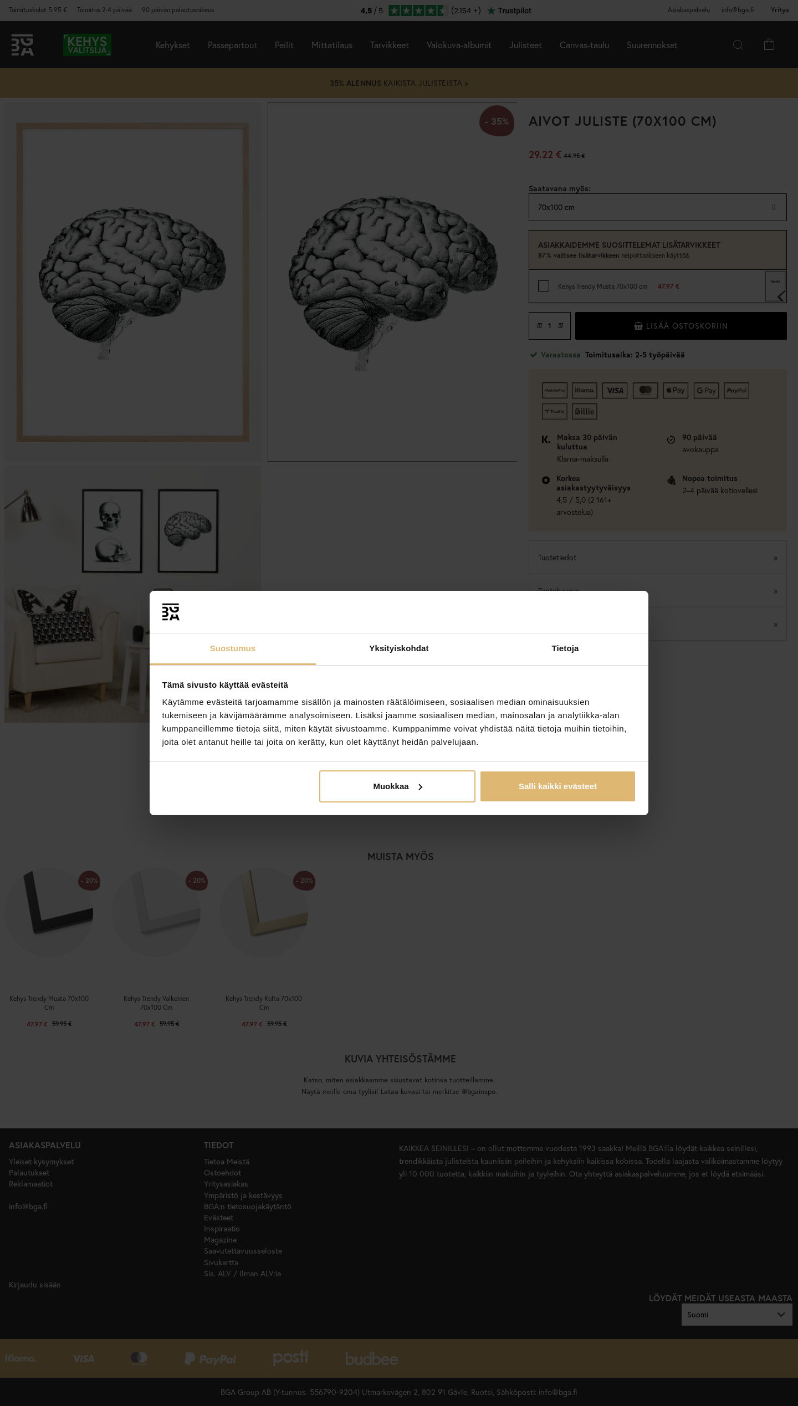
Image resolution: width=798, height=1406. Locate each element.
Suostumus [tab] (233, 648)
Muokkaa (397, 786)
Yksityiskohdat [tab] (398, 648)
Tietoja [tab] (565, 648)
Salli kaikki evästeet (558, 786)
